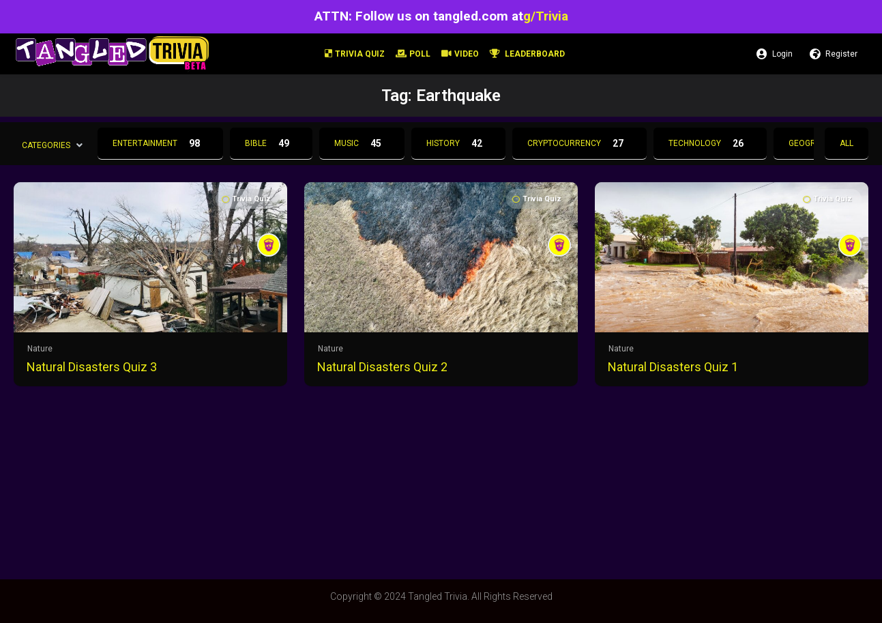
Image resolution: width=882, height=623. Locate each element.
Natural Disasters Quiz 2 (382, 367)
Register (833, 53)
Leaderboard (527, 54)
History (458, 143)
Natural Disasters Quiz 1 (673, 367)
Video (460, 54)
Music (361, 143)
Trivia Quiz (355, 54)
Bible (271, 143)
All (846, 143)
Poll (413, 54)
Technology (710, 143)
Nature (40, 348)
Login (774, 53)
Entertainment (160, 143)
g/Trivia (545, 16)
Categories (46, 145)
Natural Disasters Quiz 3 (92, 367)
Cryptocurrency (579, 143)
